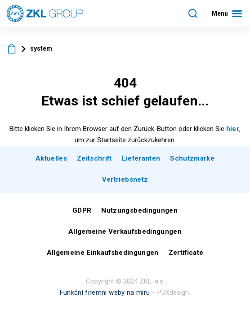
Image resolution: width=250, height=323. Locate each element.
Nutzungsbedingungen (139, 210)
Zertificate (186, 253)
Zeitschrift (94, 158)
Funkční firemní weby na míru (105, 292)
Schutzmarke (192, 158)
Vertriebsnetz (125, 179)
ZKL (12, 48)
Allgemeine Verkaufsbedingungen (125, 231)
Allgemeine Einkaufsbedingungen (103, 253)
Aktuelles (51, 158)
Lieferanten (141, 158)
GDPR (81, 210)
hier (232, 129)
